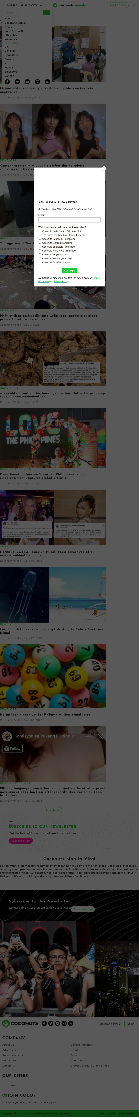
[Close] (104, 168)
